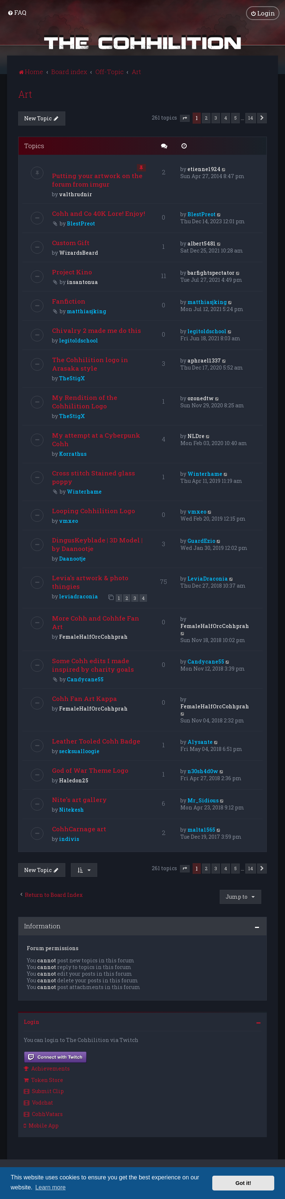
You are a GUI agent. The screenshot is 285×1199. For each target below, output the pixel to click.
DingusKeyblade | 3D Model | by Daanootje (97, 544)
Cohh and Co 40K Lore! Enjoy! (98, 213)
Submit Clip (44, 1091)
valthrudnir (75, 194)
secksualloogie (79, 750)
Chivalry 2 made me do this (96, 330)
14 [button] (250, 117)
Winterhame (84, 491)
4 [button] (225, 117)
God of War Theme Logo (90, 770)
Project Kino (72, 272)
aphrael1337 (204, 360)
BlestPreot (81, 223)
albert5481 (201, 243)
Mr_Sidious (203, 800)
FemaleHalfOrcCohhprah (93, 636)
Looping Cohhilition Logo (93, 511)
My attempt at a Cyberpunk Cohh (96, 439)
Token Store (43, 1079)
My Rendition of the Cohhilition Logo (84, 401)
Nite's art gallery (79, 799)
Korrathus (72, 453)
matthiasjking (86, 311)
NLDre (195, 436)
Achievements (47, 1068)
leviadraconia (78, 596)
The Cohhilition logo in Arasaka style (90, 364)
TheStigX (72, 378)
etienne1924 (203, 169)
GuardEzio (201, 540)
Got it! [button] (243, 1183)
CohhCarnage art (79, 828)
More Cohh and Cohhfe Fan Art (95, 622)
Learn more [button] (50, 1187)
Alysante (200, 741)
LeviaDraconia (207, 578)
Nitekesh (71, 809)
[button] (185, 118)
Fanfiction (68, 301)
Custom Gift (70, 242)
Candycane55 (85, 678)
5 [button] (235, 117)
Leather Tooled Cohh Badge (96, 741)
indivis (69, 838)
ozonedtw (200, 398)
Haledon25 (73, 780)
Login (31, 1021)
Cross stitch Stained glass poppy (93, 477)
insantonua (82, 281)
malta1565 (201, 829)
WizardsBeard (78, 252)
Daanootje (72, 558)
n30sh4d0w (202, 770)
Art (25, 94)
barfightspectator (211, 272)
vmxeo (68, 520)
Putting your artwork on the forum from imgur (97, 179)
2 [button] (206, 117)
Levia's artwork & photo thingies (90, 582)
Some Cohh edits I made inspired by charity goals (93, 664)
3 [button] (215, 117)
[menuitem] (17, 12)
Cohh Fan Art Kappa (84, 698)
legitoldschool (78, 340)
